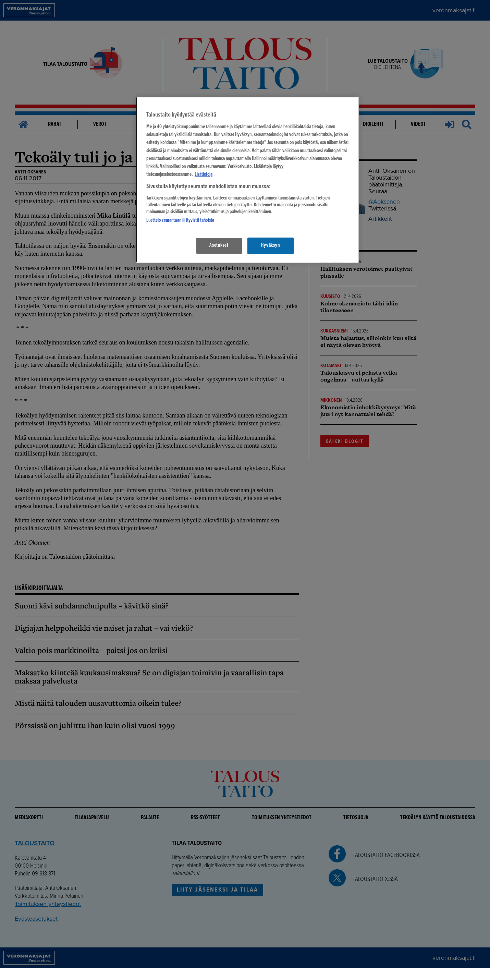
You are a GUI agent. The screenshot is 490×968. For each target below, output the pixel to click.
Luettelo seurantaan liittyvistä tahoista (180, 220)
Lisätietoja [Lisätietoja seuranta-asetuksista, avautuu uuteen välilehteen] (203, 174)
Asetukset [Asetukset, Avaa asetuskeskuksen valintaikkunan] (219, 245)
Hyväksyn (270, 245)
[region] (247, 179)
